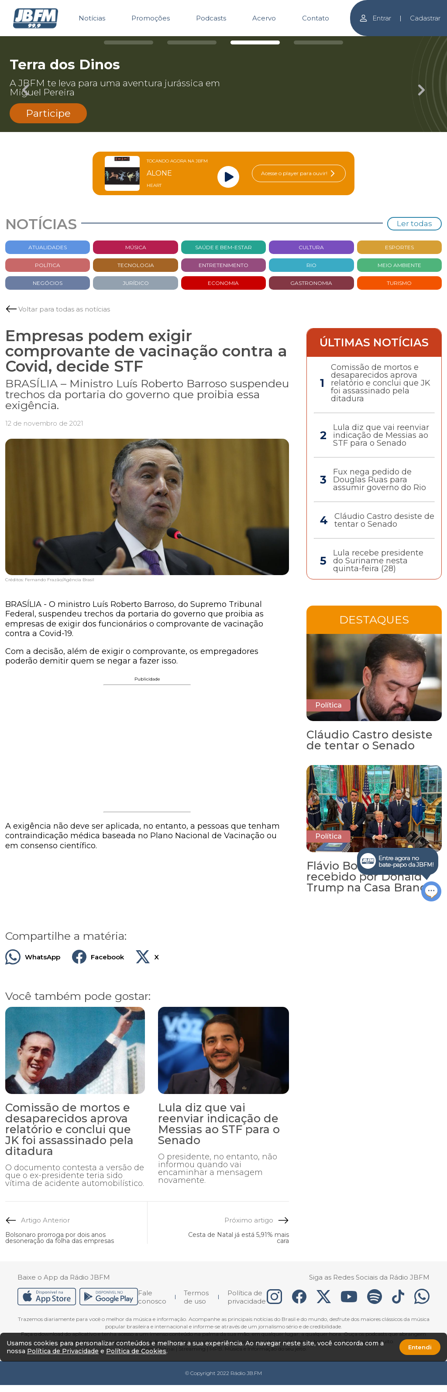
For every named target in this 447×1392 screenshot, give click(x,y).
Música (135, 247)
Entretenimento (223, 265)
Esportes (399, 247)
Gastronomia (311, 283)
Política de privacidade (246, 1297)
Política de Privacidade (63, 1351)
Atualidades (47, 247)
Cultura (311, 247)
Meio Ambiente (399, 265)
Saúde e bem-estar (223, 247)
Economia (223, 283)
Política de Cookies (136, 1351)
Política (47, 265)
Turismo (399, 283)
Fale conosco (152, 1297)
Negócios (47, 283)
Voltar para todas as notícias (64, 309)
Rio (311, 265)
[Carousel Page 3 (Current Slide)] (255, 42)
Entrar (375, 18)
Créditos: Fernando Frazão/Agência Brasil (49, 580)
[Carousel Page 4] (318, 42)
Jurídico (136, 283)
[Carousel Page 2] (192, 42)
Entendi (420, 1347)
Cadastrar (425, 18)
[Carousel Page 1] (128, 42)
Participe (48, 113)
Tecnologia (135, 265)
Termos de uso (196, 1297)
